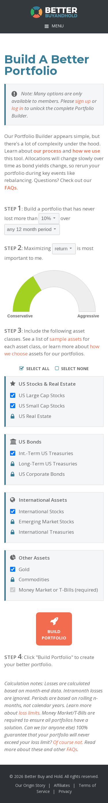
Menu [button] (58, 26)
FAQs (10, 187)
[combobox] (49, 218)
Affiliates (62, 785)
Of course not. (68, 742)
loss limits (29, 712)
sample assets (66, 339)
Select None (72, 368)
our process (47, 150)
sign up (83, 101)
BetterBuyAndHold (54, 12)
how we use (86, 150)
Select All (34, 368)
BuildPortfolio (54, 629)
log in (17, 108)
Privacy (65, 791)
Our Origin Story (30, 785)
